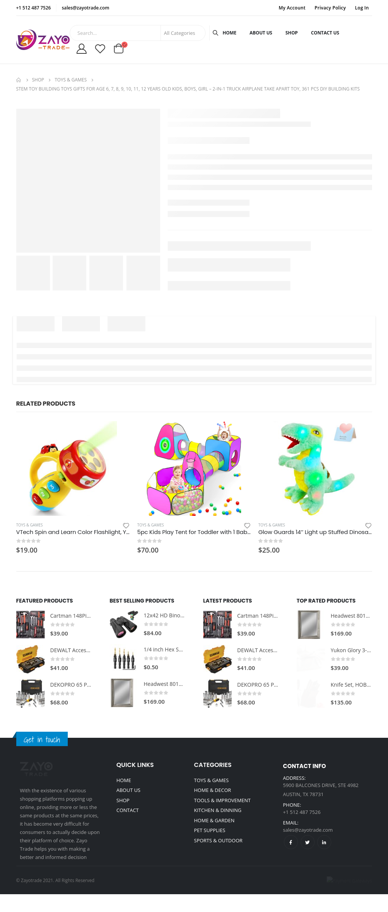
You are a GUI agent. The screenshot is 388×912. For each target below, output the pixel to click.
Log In (362, 8)
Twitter (308, 842)
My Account (292, 8)
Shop (291, 33)
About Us (260, 33)
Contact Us (325, 33)
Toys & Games (29, 525)
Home (229, 33)
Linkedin (324, 842)
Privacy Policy (330, 8)
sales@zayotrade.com (308, 829)
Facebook (291, 842)
